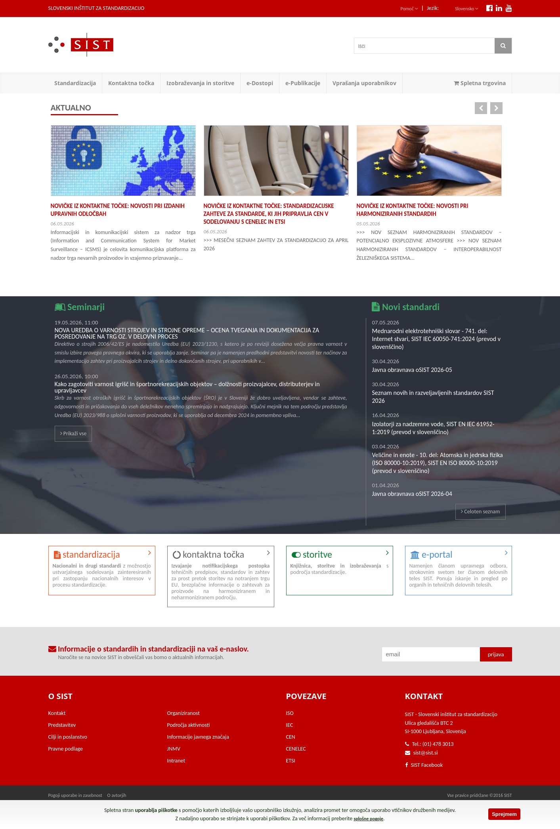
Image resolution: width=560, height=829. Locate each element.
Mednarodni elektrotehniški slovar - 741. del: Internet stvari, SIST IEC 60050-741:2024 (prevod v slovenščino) (436, 339)
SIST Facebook (424, 765)
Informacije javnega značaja (198, 737)
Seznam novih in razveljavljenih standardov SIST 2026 (433, 396)
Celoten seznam (480, 511)
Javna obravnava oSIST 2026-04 (412, 493)
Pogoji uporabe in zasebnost (75, 795)
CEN (290, 737)
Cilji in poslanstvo (67, 737)
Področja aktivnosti (188, 725)
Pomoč (409, 8)
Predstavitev (62, 725)
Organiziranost (183, 713)
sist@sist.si (425, 752)
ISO (290, 713)
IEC (289, 725)
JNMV (173, 748)
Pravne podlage (65, 748)
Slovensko (466, 8)
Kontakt (57, 713)
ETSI (291, 760)
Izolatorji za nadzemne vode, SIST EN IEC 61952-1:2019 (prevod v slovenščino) (433, 428)
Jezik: (433, 8)
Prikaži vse (73, 433)
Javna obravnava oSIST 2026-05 (412, 370)
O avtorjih (116, 795)
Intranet (176, 760)
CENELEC (296, 748)
